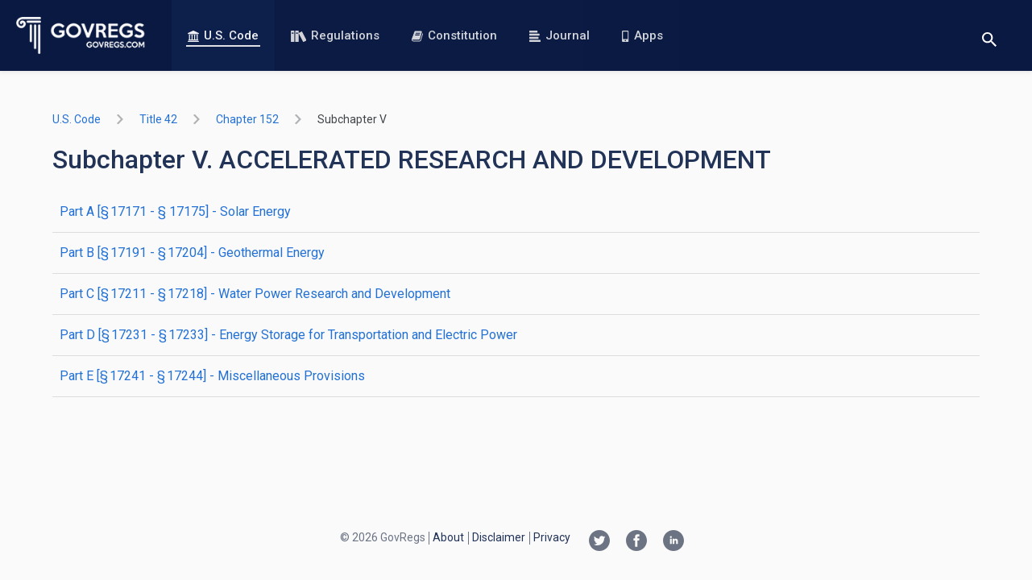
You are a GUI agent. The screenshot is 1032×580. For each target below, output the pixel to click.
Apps (642, 35)
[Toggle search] (989, 36)
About (448, 537)
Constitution (454, 35)
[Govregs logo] (81, 35)
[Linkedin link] (673, 542)
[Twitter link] (599, 542)
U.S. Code (223, 35)
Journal (559, 35)
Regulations (335, 35)
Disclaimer (498, 537)
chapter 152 (247, 119)
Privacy (551, 537)
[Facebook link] (636, 542)
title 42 (158, 119)
